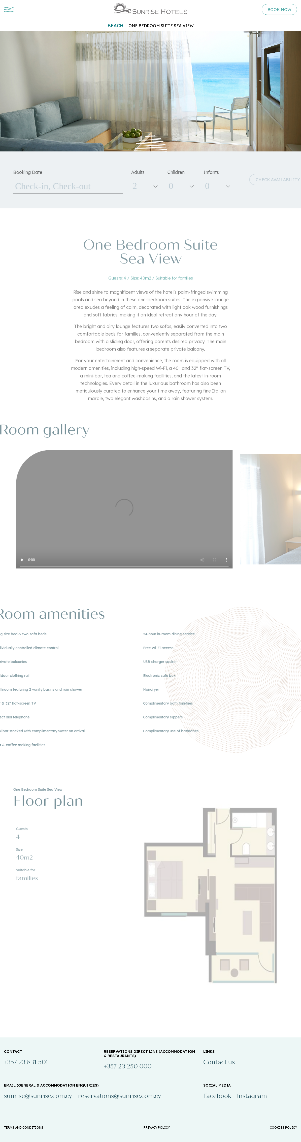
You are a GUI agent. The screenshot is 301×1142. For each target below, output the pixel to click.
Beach (115, 25)
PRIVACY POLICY (157, 1127)
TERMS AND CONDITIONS (23, 1127)
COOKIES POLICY (283, 1127)
